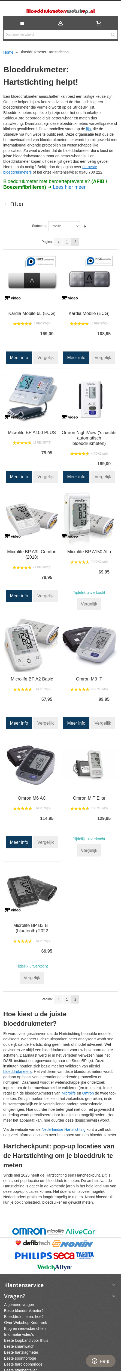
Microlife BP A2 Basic (32, 678)
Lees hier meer (69, 187)
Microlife (69, 1093)
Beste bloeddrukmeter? (24, 1310)
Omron (88, 1093)
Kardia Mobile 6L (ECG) (32, 313)
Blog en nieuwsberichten (25, 1328)
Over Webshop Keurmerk (25, 1322)
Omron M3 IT (89, 678)
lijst (89, 129)
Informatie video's (19, 1334)
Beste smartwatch (19, 1346)
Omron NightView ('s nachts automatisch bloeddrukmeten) (89, 438)
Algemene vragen (19, 1304)
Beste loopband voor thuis (26, 1340)
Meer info (19, 357)
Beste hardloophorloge (23, 1364)
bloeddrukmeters (17, 1071)
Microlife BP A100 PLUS (32, 432)
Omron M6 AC (32, 798)
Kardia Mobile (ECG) (89, 313)
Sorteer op (39, 226)
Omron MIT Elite (89, 798)
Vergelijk (45, 357)
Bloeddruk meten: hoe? (24, 1316)
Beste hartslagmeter (21, 1352)
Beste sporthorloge (20, 1358)
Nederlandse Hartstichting (64, 1129)
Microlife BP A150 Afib (89, 551)
